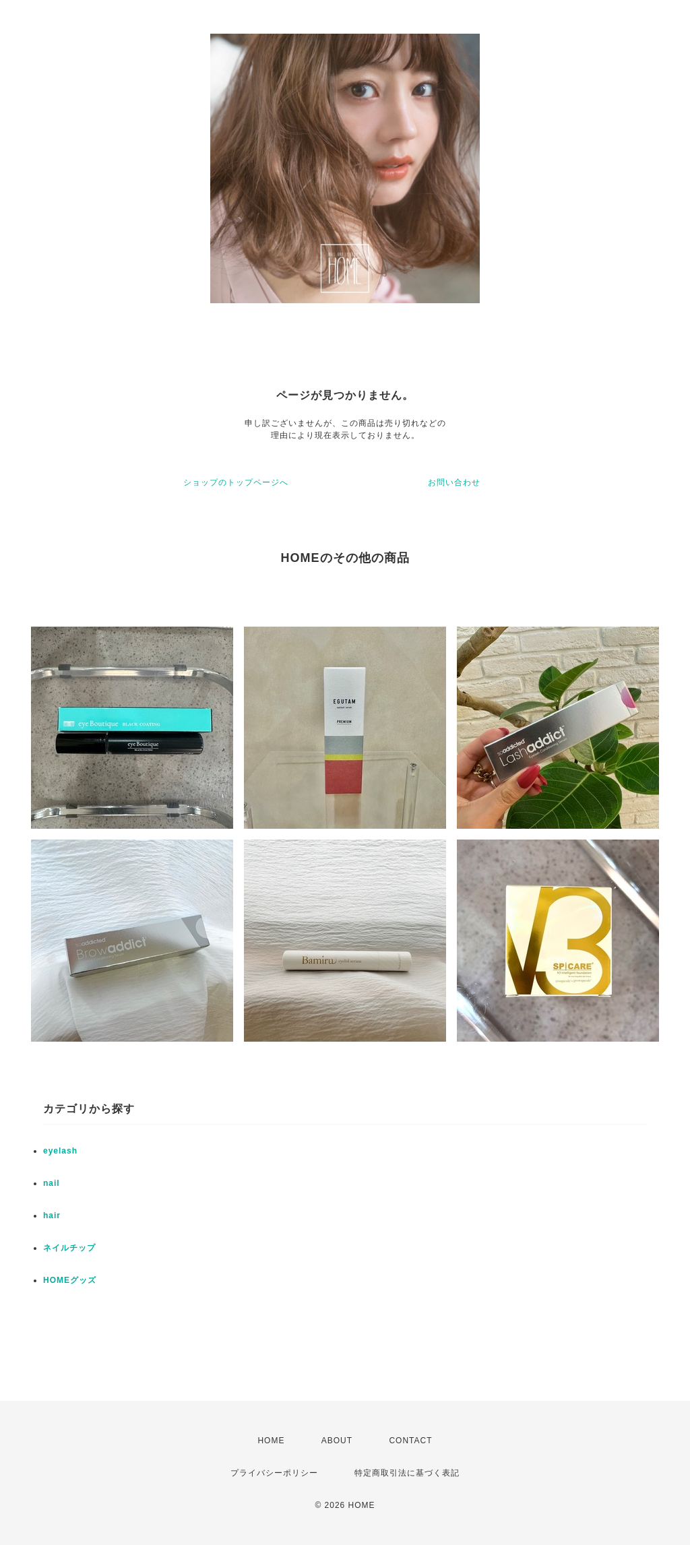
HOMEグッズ (69, 1280)
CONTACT (410, 1440)
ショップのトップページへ (235, 482)
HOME (270, 1440)
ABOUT (336, 1440)
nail (51, 1183)
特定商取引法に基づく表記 (407, 1473)
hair (52, 1215)
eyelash (60, 1151)
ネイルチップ (69, 1248)
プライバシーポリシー (274, 1473)
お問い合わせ (454, 482)
